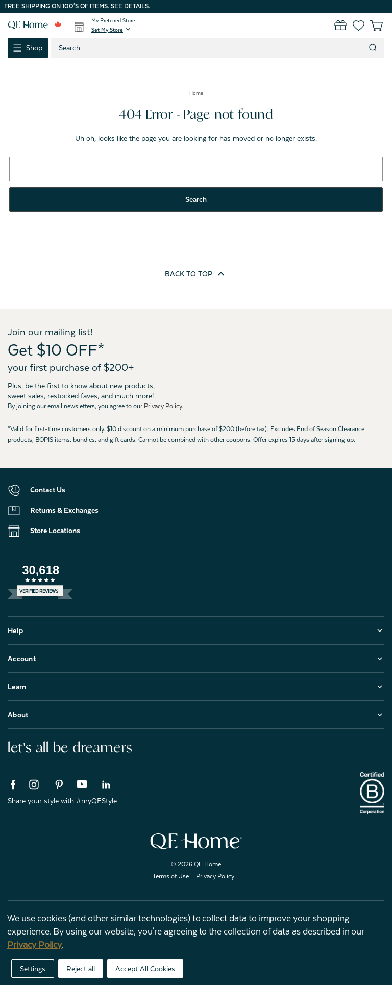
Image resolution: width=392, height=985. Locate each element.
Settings (32, 969)
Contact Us (47, 490)
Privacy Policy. (163, 406)
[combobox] (208, 48)
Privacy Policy (215, 876)
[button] (111, 29)
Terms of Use (171, 876)
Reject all (80, 969)
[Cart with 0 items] (370, 25)
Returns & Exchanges (64, 510)
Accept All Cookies (145, 969)
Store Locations (55, 530)
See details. (130, 6)
